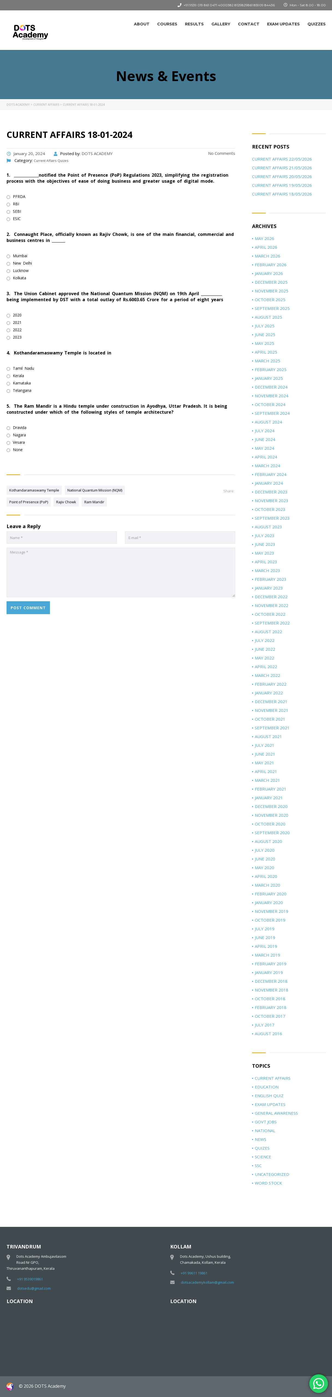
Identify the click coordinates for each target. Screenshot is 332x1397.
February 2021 (270, 789)
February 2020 (270, 894)
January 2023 (269, 588)
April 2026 (266, 247)
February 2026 (270, 265)
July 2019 (264, 929)
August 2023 (268, 527)
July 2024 (264, 431)
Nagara (19, 434)
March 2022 (267, 675)
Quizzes (316, 24)
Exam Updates (283, 24)
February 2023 (270, 579)
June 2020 (265, 859)
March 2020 (267, 885)
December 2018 (271, 981)
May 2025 (264, 343)
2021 (17, 322)
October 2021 (270, 719)
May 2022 (264, 658)
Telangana (22, 390)
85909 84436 (264, 5)
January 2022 (269, 693)
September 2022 (272, 623)
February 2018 (270, 1007)
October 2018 (270, 999)
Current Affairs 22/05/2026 (282, 159)
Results (194, 24)
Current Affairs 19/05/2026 (282, 185)
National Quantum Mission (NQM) (94, 490)
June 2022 (265, 649)
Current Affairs (273, 1078)
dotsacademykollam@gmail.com (207, 1282)
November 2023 (271, 501)
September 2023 (272, 518)
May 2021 (264, 763)
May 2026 (264, 238)
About (141, 24)
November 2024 (271, 396)
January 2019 (269, 972)
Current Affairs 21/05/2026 (282, 168)
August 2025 (268, 317)
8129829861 (243, 5)
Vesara (19, 442)
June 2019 (265, 938)
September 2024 (272, 413)
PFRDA (19, 196)
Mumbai (20, 255)
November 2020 (271, 815)
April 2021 (266, 771)
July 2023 (264, 536)
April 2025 (266, 352)
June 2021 (265, 754)
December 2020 (271, 806)
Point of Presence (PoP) (28, 501)
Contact (248, 24)
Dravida (19, 427)
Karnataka (22, 383)
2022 (17, 329)
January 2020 (269, 903)
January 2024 (269, 483)
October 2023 (270, 509)
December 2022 (271, 597)
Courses (167, 24)
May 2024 (264, 448)
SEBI (17, 211)
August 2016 (268, 1034)
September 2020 (272, 833)
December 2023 (271, 492)
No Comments (221, 153)
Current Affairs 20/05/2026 (282, 176)
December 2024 (271, 387)
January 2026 (269, 273)
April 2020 (266, 876)
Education (267, 1087)
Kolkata (19, 277)
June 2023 (265, 544)
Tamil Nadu (23, 368)
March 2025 (267, 361)
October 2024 (270, 404)
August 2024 (268, 422)
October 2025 (270, 300)
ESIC (17, 218)
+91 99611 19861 (194, 1273)
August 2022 (268, 632)
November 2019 (271, 911)
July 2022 (264, 640)
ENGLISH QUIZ (269, 1096)
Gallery (220, 24)
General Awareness (276, 1113)
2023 (17, 337)
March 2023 (267, 571)
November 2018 (271, 990)
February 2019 (270, 964)
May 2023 (264, 553)
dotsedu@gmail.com (34, 1288)
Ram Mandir (94, 501)
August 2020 (268, 841)
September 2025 (272, 308)
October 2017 (270, 1016)
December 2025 (271, 282)
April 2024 (266, 457)
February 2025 (270, 370)
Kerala (18, 375)
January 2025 (269, 378)
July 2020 (264, 850)
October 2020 (270, 824)
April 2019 (266, 946)
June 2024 (265, 439)
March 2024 (267, 466)
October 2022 (270, 614)
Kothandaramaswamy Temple (34, 490)
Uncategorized (272, 1174)
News (260, 1139)
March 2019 (267, 955)
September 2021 (272, 728)
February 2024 (270, 474)
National (265, 1131)
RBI (16, 203)
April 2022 (266, 667)
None (18, 449)
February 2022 (270, 684)
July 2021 (264, 745)
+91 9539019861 (30, 1279)
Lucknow (21, 270)
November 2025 (271, 291)
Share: (228, 491)
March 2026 (267, 256)
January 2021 (269, 798)
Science (263, 1157)
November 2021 (271, 710)
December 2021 (271, 702)
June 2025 (265, 335)
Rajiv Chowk (66, 501)
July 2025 (264, 326)
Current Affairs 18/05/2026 (282, 194)
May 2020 (264, 868)
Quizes (262, 1148)
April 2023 (266, 562)
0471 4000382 (222, 5)
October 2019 (270, 920)
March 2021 (267, 780)
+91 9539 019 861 (196, 5)
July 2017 (264, 1025)
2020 (17, 315)
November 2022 (271, 605)
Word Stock (268, 1183)
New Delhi (22, 263)
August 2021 (268, 737)
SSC (258, 1166)
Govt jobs (266, 1122)
